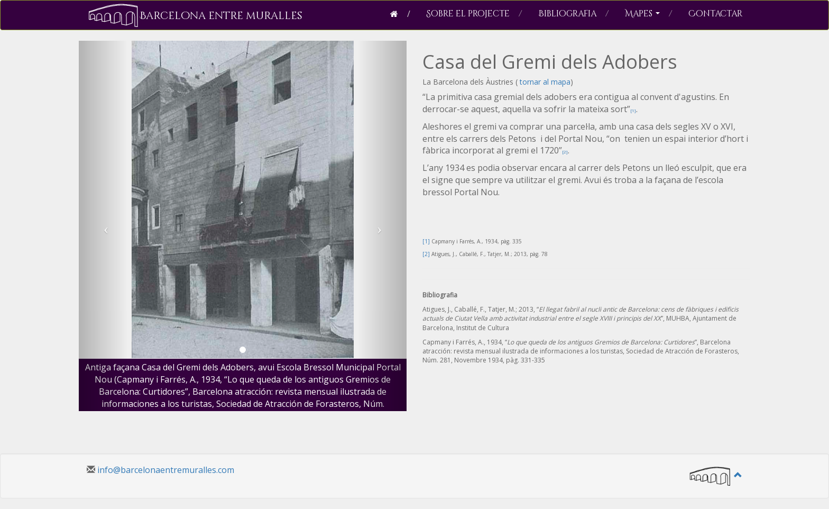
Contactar (715, 14)
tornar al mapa (544, 82)
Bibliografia (573, 14)
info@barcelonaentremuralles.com (165, 470)
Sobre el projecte (474, 14)
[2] (565, 151)
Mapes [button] (649, 14)
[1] (633, 110)
